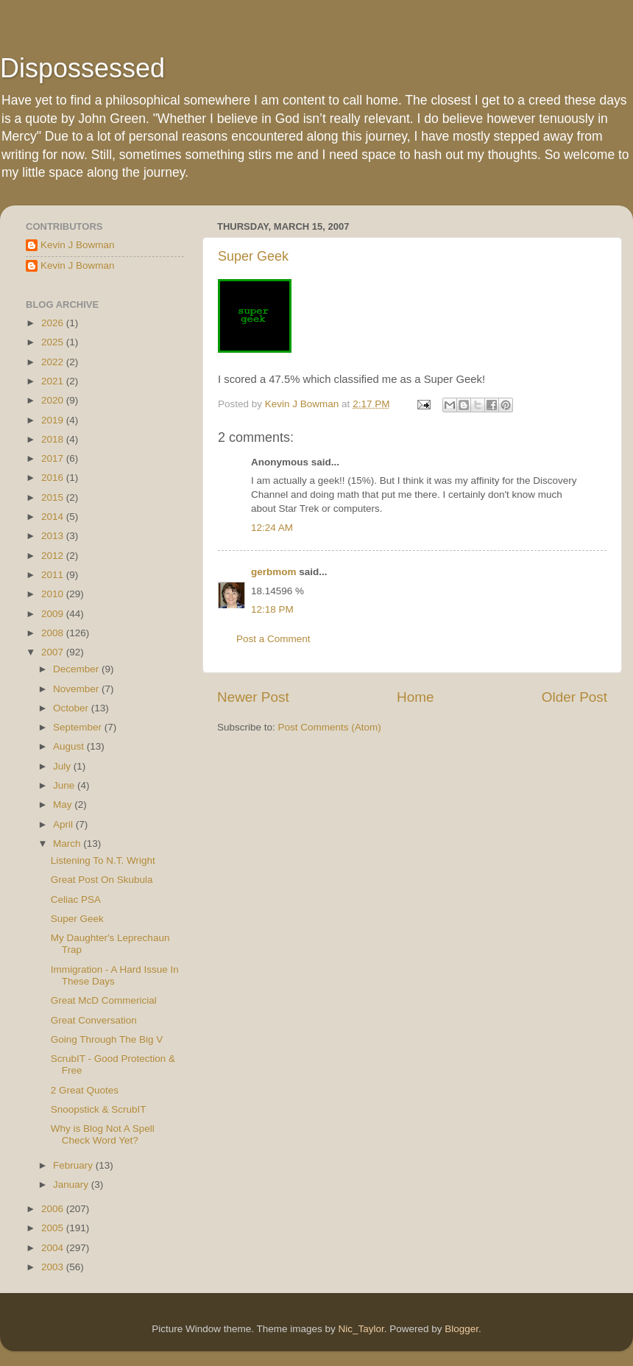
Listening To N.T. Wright (103, 860)
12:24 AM (272, 527)
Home (415, 697)
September (79, 727)
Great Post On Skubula (102, 879)
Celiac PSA (76, 899)
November (77, 688)
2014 (53, 516)
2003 (53, 1266)
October (72, 708)
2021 (53, 381)
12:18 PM (272, 609)
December (77, 669)
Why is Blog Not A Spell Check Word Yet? (103, 1134)
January (72, 1184)
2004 (53, 1247)
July (63, 766)
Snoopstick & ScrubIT (98, 1109)
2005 (53, 1227)
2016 (53, 477)
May (63, 804)
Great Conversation (94, 1020)
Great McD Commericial (104, 1000)
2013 (53, 535)
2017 (53, 458)
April (64, 824)
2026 (53, 322)
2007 (53, 652)
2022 (53, 361)
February (74, 1165)
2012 (53, 555)
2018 (53, 439)
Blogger (461, 1328)
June (65, 785)
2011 (53, 574)
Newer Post (253, 697)
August (70, 746)
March (68, 843)
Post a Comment (273, 638)
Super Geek (253, 256)
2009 (53, 613)
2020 (53, 400)
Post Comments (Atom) (329, 727)
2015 (53, 497)
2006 (53, 1208)
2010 (53, 593)
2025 (53, 342)
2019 (53, 420)
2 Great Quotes (85, 1090)
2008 (53, 632)
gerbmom (274, 571)
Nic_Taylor (360, 1328)
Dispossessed (82, 68)
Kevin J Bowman (77, 244)
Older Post (574, 697)
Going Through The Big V (107, 1039)
